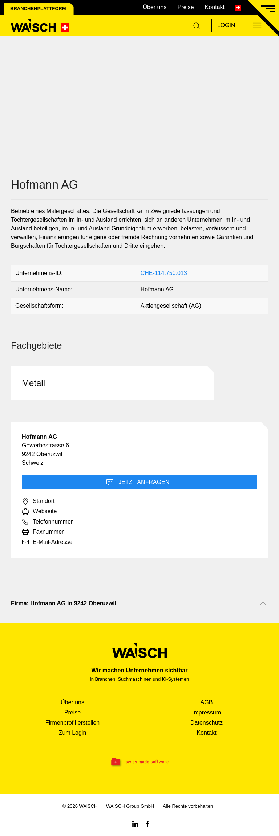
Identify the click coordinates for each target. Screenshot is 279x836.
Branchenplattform (38, 8)
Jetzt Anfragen (138, 482)
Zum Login (72, 733)
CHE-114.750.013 (164, 273)
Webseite (39, 511)
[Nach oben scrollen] (263, 603)
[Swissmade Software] (139, 762)
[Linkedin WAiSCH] (135, 823)
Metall (33, 383)
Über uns (154, 7)
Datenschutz (206, 723)
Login (226, 25)
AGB (207, 702)
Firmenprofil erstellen (72, 723)
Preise (185, 7)
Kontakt (215, 7)
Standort (38, 501)
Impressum (206, 712)
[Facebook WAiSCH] (147, 823)
